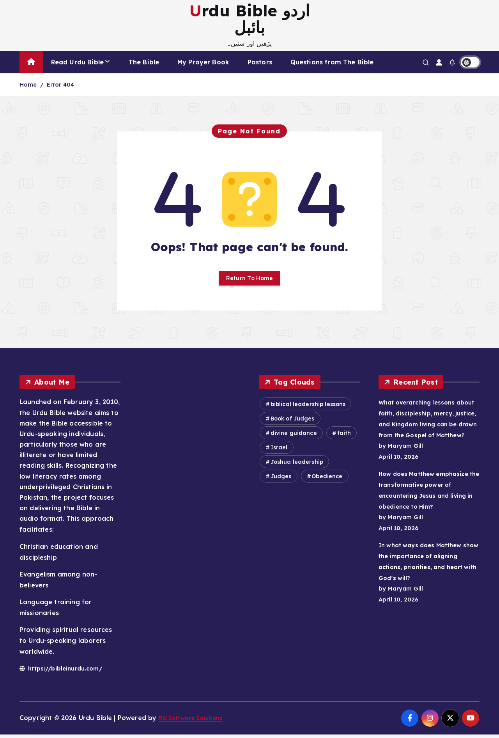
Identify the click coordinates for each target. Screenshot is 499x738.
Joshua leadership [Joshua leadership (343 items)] (297, 465)
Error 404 (60, 84)
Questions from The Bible (332, 62)
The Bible (144, 62)
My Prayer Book (203, 62)
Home (28, 84)
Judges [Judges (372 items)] (281, 479)
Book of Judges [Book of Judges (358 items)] (293, 422)
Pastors (260, 62)
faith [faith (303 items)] (344, 436)
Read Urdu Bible (77, 62)
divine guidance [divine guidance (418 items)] (294, 436)
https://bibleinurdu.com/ (65, 671)
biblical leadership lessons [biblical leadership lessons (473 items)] (308, 407)
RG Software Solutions (195, 721)
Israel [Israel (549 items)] (279, 450)
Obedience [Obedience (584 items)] (326, 479)
